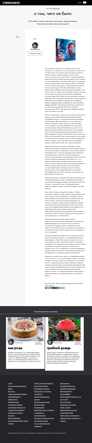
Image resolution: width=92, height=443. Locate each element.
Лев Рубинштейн (19, 342)
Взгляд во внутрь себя (42, 402)
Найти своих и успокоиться (69, 415)
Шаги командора (14, 418)
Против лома (64, 383)
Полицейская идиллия (41, 389)
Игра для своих (65, 402)
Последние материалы (35, 53)
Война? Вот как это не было (44, 410)
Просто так (56, 8)
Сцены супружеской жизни (17, 394)
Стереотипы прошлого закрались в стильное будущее (16, 413)
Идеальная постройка (68, 405)
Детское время (39, 405)
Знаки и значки (65, 407)
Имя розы (11, 391)
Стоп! (10, 383)
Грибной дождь (13, 402)
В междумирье (39, 407)
